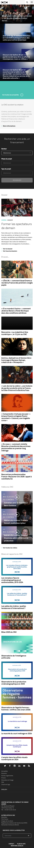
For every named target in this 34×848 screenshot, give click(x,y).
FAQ (2, 782)
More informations (8, 126)
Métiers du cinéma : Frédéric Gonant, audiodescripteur (16, 521)
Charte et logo (5, 784)
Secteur (4, 149)
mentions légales (17, 845)
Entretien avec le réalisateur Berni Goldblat (16, 504)
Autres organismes (7, 775)
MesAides (4, 817)
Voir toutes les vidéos (9, 548)
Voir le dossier (6, 249)
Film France (4, 819)
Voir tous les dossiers (9, 251)
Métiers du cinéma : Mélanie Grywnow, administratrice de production (16, 538)
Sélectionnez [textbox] (7, 153)
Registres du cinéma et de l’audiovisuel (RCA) (14, 823)
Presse (3, 778)
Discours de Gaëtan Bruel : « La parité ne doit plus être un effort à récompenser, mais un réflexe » (16, 57)
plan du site (21, 844)
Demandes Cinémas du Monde (10, 825)
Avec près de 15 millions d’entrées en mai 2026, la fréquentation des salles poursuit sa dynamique (16, 38)
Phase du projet (6, 159)
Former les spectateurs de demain (16, 226)
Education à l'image (7, 780)
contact (11, 844)
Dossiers (4, 773)
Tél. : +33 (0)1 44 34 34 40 (8, 810)
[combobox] (17, 153)
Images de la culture (7, 821)
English (4, 789)
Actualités (4, 771)
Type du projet (6, 169)
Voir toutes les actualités (10, 95)
